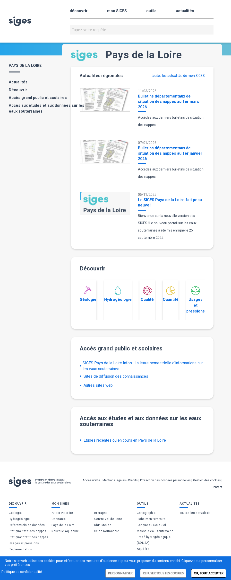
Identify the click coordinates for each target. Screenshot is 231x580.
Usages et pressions (195, 299)
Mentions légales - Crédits (120, 480)
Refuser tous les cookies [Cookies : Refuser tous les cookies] (163, 573)
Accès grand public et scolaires (38, 97)
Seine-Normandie (106, 531)
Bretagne (101, 513)
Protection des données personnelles (165, 480)
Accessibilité (91, 480)
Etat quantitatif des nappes (28, 537)
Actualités (18, 82)
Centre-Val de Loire (108, 519)
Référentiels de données (27, 525)
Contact (217, 487)
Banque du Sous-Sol (151, 525)
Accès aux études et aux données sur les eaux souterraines (46, 108)
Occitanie (58, 519)
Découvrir (18, 90)
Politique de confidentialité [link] (21, 572)
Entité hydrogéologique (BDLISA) (154, 539)
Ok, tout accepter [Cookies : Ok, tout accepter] (208, 573)
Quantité (171, 294)
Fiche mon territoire (151, 519)
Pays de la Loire (63, 525)
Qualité (147, 294)
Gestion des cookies (207, 480)
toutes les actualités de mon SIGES (178, 76)
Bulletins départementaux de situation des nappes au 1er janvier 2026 (170, 153)
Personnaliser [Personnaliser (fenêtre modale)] (120, 573)
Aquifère (143, 549)
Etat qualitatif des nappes (27, 531)
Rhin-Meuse (102, 525)
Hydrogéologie (118, 294)
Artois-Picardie (62, 513)
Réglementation (20, 549)
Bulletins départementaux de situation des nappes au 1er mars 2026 (168, 101)
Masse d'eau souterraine (155, 531)
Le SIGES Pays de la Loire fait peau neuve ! (170, 202)
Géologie (88, 294)
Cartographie (146, 513)
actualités (185, 11)
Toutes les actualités (195, 513)
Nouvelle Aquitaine (65, 531)
